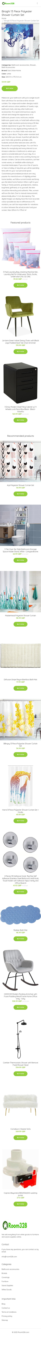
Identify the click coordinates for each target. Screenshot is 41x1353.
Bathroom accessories (20, 65)
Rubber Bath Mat (20, 930)
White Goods (7, 1290)
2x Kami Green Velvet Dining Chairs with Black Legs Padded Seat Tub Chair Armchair (20, 341)
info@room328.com (9, 1257)
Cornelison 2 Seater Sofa (20, 1129)
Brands (4, 1273)
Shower (33, 65)
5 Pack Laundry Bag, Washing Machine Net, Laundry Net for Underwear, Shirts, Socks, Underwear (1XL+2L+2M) (20, 274)
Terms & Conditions (9, 1312)
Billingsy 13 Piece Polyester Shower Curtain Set (20, 744)
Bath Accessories (8, 67)
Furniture (5, 1281)
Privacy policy (7, 1316)
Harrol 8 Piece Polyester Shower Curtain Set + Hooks (20, 811)
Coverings (6, 1277)
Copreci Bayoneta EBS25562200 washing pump (20, 1194)
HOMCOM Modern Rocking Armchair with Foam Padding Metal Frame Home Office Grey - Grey (20, 996)
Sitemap (5, 1320)
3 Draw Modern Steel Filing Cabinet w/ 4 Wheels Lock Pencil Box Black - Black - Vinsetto (20, 409)
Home (4, 18)
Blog (3, 1304)
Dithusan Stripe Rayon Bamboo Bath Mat (20, 679)
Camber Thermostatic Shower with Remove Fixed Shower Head (20, 1064)
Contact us (6, 1308)
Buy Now (9, 88)
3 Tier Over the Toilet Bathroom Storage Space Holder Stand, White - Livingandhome (20, 550)
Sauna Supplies (7, 1285)
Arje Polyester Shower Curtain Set (20, 485)
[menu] (37, 3)
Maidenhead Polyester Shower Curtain (20, 615)
